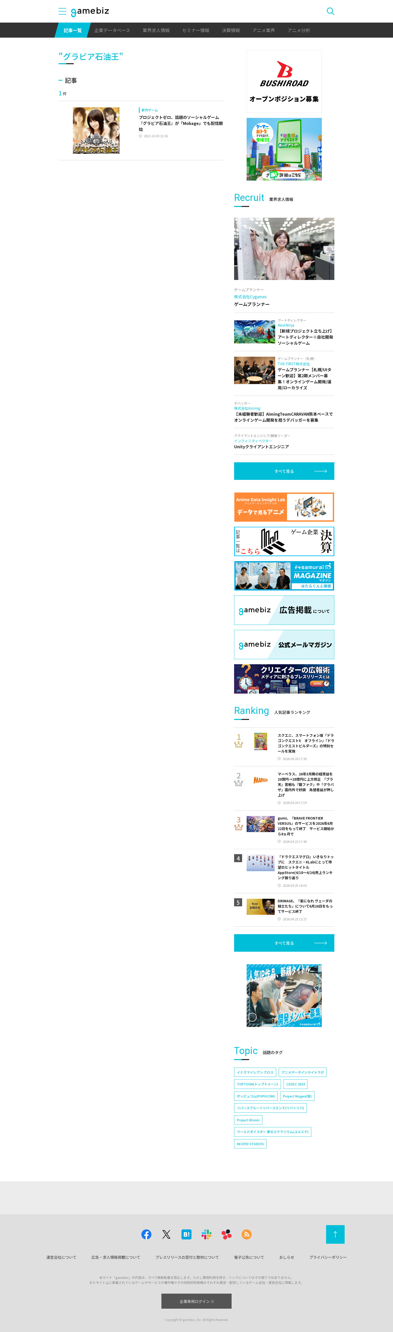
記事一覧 (73, 30)
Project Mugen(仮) (297, 1096)
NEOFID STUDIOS (250, 1143)
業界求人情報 (156, 30)
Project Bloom (248, 1120)
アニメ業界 (263, 30)
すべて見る (284, 471)
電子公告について (249, 1257)
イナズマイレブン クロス (255, 1072)
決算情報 (231, 30)
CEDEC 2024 (295, 1084)
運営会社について (61, 1257)
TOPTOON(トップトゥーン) (257, 1084)
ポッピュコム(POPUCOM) (256, 1096)
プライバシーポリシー (328, 1257)
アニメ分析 (298, 30)
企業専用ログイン (197, 1301)
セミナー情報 (195, 30)
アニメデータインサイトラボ (302, 1072)
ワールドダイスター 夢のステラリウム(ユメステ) (273, 1131)
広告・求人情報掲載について (115, 1257)
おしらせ (286, 1257)
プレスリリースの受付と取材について (187, 1257)
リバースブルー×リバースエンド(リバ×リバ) (270, 1107)
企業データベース (112, 30)
